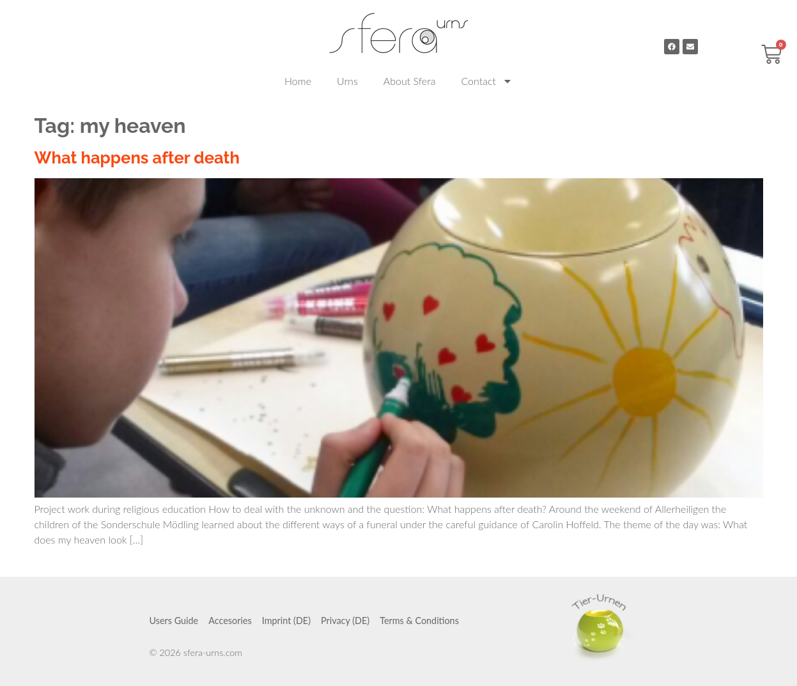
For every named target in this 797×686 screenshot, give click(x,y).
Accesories (230, 620)
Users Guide (174, 620)
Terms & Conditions (419, 620)
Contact (487, 81)
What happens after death (137, 157)
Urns (347, 81)
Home (297, 81)
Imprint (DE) (286, 620)
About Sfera (409, 81)
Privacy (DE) (345, 620)
